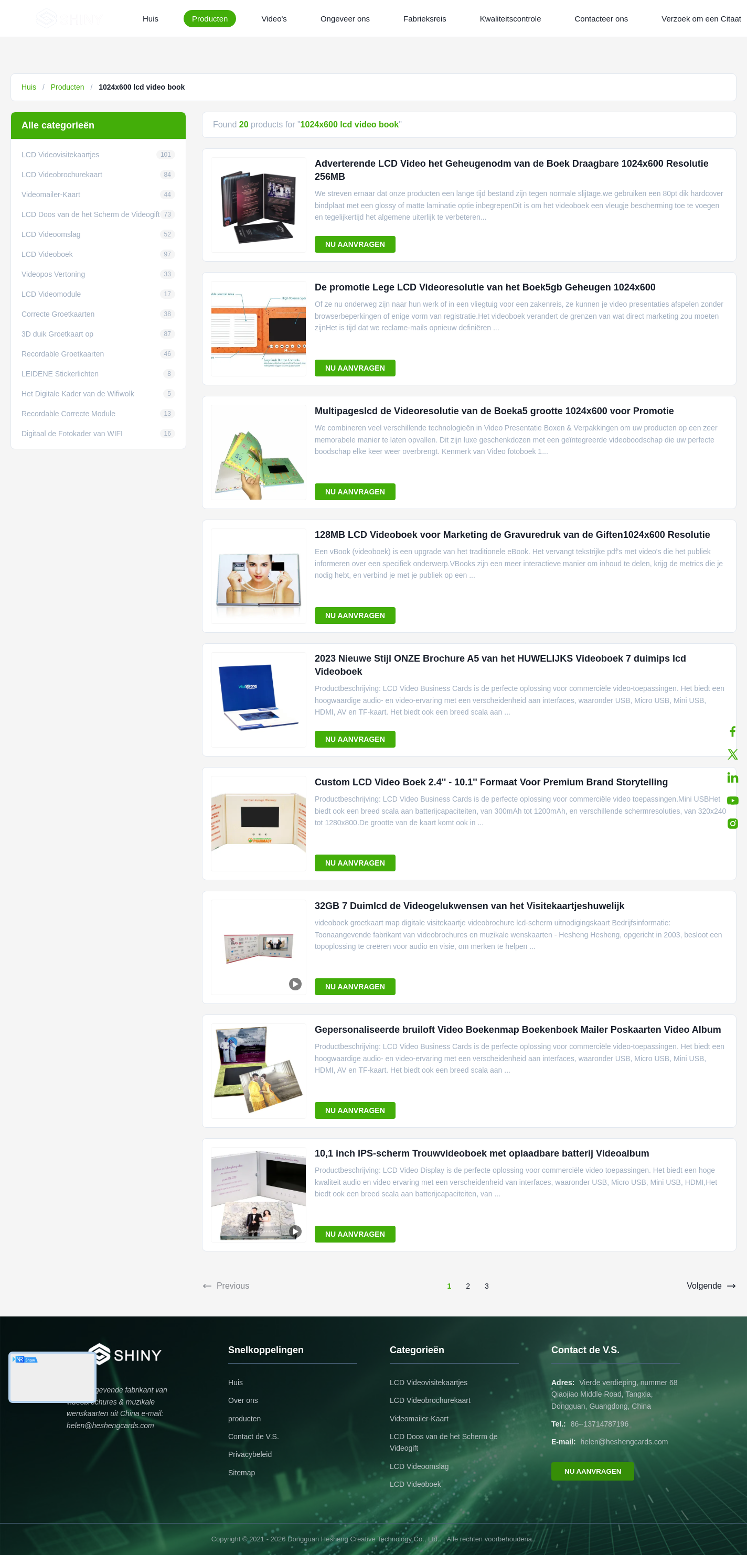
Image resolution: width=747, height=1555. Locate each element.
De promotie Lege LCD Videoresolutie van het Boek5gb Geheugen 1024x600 (485, 287)
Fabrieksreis (424, 18)
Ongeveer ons (345, 18)
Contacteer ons (601, 18)
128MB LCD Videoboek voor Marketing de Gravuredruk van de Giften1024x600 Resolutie (512, 535)
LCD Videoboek (415, 1484)
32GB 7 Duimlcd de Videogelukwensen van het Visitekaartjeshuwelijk (470, 906)
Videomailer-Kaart (419, 1418)
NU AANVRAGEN (355, 244)
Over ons (243, 1400)
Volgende (712, 1286)
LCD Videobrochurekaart (430, 1400)
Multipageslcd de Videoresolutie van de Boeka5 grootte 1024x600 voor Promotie (494, 411)
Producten (210, 18)
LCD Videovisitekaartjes (428, 1382)
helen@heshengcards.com (624, 1442)
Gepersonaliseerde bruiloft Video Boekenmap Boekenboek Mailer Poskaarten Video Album (518, 1029)
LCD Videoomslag (419, 1466)
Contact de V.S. (253, 1436)
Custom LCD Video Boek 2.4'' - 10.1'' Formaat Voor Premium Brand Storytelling (491, 782)
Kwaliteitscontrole (510, 18)
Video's (273, 18)
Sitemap (241, 1472)
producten (244, 1418)
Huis (150, 18)
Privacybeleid (250, 1454)
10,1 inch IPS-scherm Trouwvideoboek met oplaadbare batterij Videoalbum (482, 1153)
